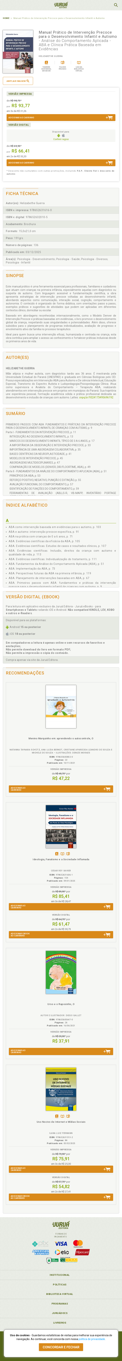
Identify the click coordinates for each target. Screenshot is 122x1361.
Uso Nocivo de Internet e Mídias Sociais (61, 1121)
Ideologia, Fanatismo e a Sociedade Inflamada (61, 859)
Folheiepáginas (68, 854)
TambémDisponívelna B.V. (62, 854)
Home (6, 18)
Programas (60, 1303)
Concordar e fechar (61, 1347)
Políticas (59, 1284)
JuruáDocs (60, 1313)
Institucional (60, 1275)
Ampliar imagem (18, 81)
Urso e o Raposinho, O (60, 1004)
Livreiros (59, 1322)
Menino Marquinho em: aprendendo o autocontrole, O (61, 738)
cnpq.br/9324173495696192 (96, 397)
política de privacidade (92, 1339)
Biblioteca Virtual (59, 1294)
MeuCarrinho (106, 5)
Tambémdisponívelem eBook (57, 854)
